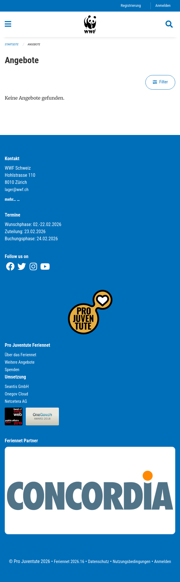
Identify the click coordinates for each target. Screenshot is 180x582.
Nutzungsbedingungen (131, 561)
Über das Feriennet (20, 354)
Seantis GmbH (17, 386)
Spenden (12, 369)
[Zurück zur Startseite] (90, 24)
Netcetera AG (16, 401)
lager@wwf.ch (16, 189)
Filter (160, 82)
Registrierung (131, 5)
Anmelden (163, 5)
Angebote (34, 44)
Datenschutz (98, 561)
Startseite (11, 44)
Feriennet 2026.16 (69, 561)
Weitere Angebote (20, 362)
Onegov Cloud (16, 394)
